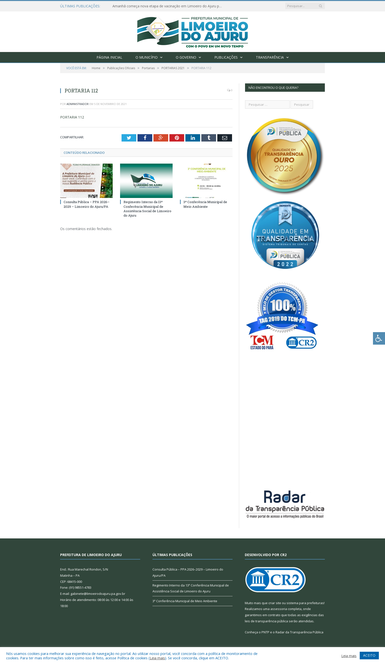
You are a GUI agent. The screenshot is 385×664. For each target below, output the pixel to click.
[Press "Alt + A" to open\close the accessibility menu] (379, 338)
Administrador (78, 104)
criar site (274, 603)
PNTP (265, 632)
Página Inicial (109, 57)
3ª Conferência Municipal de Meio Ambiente (205, 204)
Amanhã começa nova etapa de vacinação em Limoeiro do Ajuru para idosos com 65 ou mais (168, 6)
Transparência (270, 57)
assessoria (278, 609)
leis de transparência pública (266, 621)
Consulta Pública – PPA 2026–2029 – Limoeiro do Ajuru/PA (87, 204)
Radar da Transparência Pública (299, 632)
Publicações (226, 57)
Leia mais (157, 657)
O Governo (186, 57)
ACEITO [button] (369, 655)
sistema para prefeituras (305, 603)
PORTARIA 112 (72, 117)
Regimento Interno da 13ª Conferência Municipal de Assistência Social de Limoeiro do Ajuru (147, 209)
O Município (147, 57)
